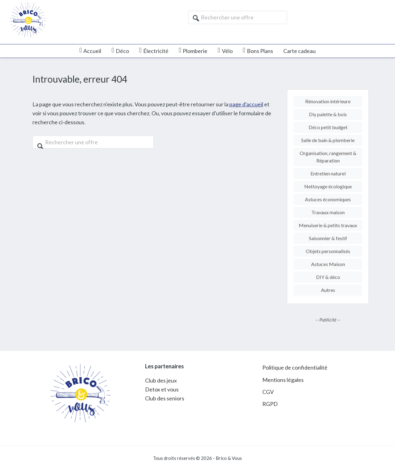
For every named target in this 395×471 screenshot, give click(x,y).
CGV (268, 391)
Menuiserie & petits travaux (328, 225)
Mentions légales (283, 379)
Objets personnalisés (328, 251)
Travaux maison (328, 212)
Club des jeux (161, 380)
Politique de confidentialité (294, 367)
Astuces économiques (328, 199)
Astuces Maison (328, 264)
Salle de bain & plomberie (328, 140)
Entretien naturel (328, 173)
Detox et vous (162, 389)
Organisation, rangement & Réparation (328, 156)
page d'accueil (246, 104)
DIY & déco (328, 277)
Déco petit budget (328, 127)
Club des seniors (164, 398)
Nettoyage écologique (328, 186)
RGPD (270, 403)
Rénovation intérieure (328, 101)
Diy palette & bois (328, 114)
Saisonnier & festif (328, 238)
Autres (328, 290)
